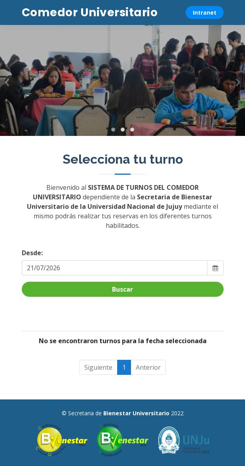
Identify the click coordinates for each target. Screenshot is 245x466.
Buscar (122, 289)
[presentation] (7, 80)
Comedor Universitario (90, 12)
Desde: (32, 252)
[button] (113, 130)
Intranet (205, 12)
